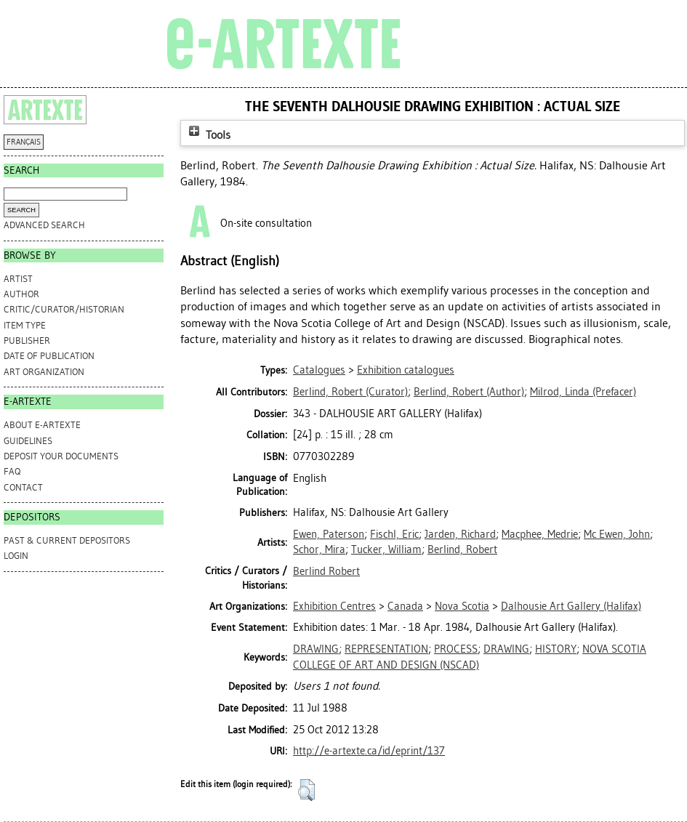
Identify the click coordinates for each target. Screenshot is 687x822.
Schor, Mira (319, 549)
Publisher (27, 340)
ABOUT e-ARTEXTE (42, 424)
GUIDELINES (28, 440)
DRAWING (316, 649)
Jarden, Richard (460, 534)
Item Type (25, 325)
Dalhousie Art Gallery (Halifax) (571, 606)
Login (16, 555)
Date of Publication (49, 355)
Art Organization (44, 371)
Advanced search (44, 224)
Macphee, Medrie (540, 534)
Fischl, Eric (394, 534)
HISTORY (555, 649)
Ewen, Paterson (328, 534)
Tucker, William (386, 549)
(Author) (469, 391)
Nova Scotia (462, 606)
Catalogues (319, 369)
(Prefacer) (583, 391)
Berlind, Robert (462, 549)
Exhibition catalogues (405, 369)
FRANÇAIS (24, 142)
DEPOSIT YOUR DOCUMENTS (61, 456)
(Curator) (350, 391)
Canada (405, 606)
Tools (207, 135)
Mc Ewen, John (617, 534)
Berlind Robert (326, 571)
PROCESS (456, 649)
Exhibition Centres (334, 606)
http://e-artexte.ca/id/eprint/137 (369, 750)
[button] (306, 790)
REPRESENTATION (386, 649)
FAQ (12, 471)
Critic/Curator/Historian (64, 309)
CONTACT (23, 487)
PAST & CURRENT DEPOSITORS (67, 540)
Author (21, 294)
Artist (18, 278)
